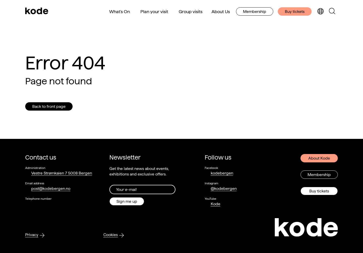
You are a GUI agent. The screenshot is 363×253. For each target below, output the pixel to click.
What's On (119, 11)
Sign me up (126, 201)
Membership (254, 11)
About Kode (319, 158)
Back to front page (49, 106)
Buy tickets (295, 11)
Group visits (190, 11)
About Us (220, 11)
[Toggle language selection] (320, 11)
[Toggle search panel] (332, 11)
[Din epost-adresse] (142, 189)
